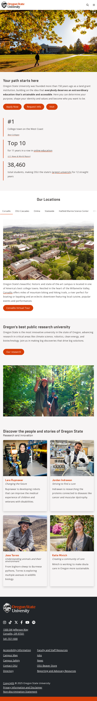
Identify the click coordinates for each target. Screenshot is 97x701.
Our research (13, 351)
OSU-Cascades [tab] (22, 211)
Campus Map (10, 655)
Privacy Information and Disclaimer (22, 687)
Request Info (34, 106)
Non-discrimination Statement (20, 691)
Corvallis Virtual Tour (18, 307)
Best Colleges (13, 135)
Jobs (39, 655)
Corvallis (8, 292)
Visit (51, 106)
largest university (61, 172)
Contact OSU (10, 665)
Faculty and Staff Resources (52, 650)
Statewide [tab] (49, 211)
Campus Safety (11, 660)
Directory (8, 670)
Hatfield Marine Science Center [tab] (74, 211)
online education (43, 150)
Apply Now (12, 106)
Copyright (8, 683)
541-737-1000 (10, 638)
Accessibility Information (17, 650)
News (40, 660)
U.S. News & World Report (19, 156)
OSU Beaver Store (47, 665)
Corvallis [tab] (6, 211)
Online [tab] (37, 211)
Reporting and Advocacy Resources (56, 670)
